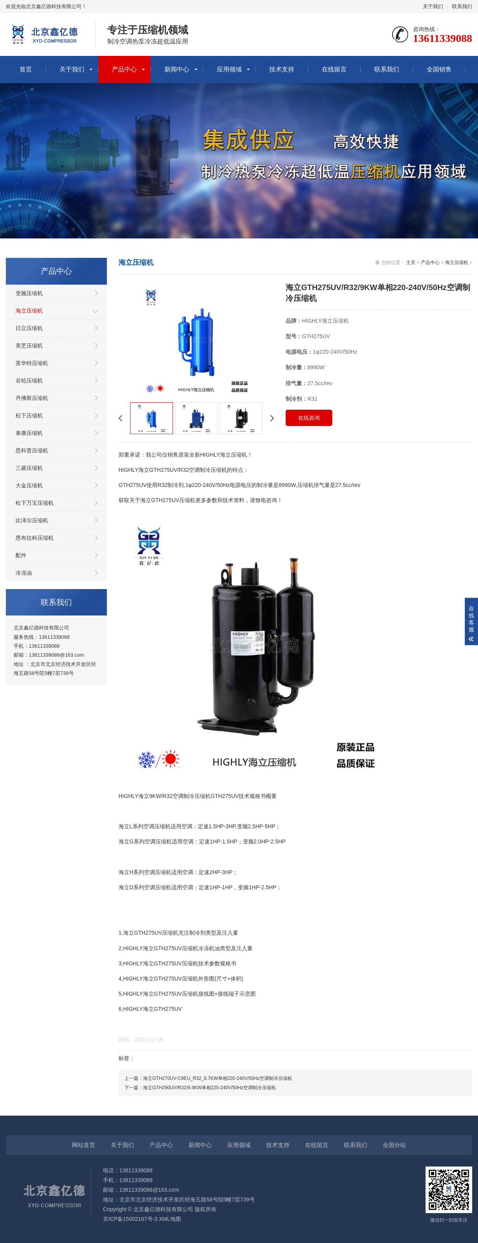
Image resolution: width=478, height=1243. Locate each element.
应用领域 (229, 69)
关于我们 (433, 6)
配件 (21, 555)
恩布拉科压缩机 (35, 538)
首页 (25, 69)
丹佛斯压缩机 (32, 398)
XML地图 (170, 1219)
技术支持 (281, 69)
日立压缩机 (29, 328)
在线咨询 (309, 418)
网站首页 (83, 1145)
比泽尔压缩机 (32, 520)
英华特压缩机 (32, 363)
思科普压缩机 (32, 450)
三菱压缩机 (29, 468)
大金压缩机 (29, 485)
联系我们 (462, 6)
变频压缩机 (29, 293)
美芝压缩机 (29, 345)
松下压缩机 (29, 415)
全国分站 (394, 1145)
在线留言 (334, 69)
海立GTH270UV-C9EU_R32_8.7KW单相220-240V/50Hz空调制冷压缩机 (217, 1078)
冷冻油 (24, 573)
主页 (410, 262)
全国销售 (439, 69)
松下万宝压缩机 (35, 503)
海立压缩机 (29, 311)
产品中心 (124, 69)
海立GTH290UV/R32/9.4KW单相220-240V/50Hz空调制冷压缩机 (209, 1087)
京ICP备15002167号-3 (130, 1219)
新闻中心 (176, 69)
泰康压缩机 (29, 433)
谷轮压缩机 (29, 380)
